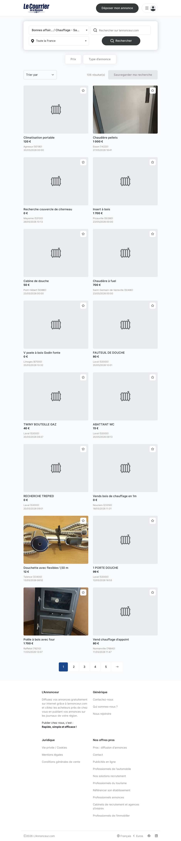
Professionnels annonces (108, 797)
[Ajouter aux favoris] (83, 90)
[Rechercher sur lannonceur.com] (124, 30)
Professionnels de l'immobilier (111, 815)
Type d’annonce (100, 59)
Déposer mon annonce (117, 8)
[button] (59, 30)
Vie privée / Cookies (54, 747)
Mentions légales (52, 754)
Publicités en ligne (104, 761)
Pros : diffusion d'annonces (110, 747)
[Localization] (59, 40)
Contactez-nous (103, 699)
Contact (98, 754)
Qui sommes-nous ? (105, 706)
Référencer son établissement (111, 790)
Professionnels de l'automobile (112, 768)
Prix (73, 59)
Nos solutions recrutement (109, 776)
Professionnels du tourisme (110, 783)
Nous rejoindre (102, 713)
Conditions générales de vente (61, 761)
